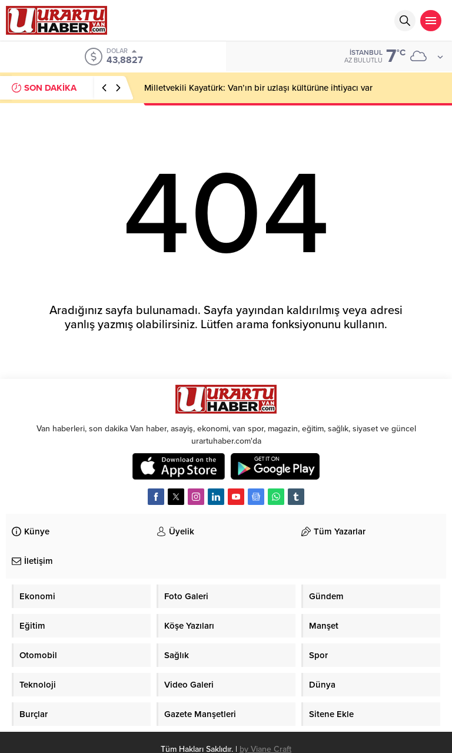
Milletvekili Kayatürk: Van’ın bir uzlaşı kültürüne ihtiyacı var (258, 87)
